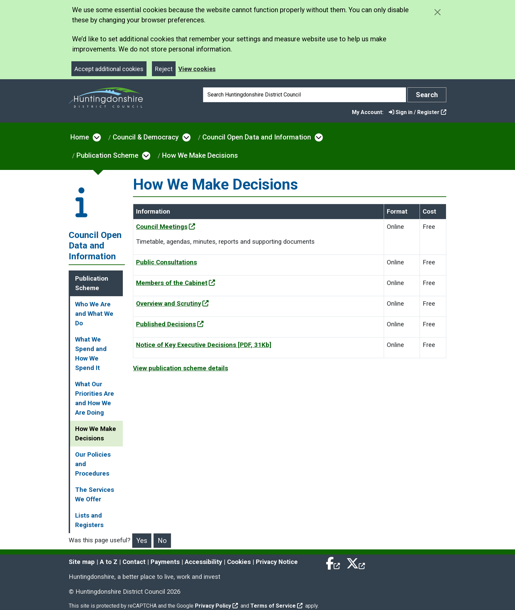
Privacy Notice (277, 562)
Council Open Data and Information (256, 137)
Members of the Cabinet (175, 283)
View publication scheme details (180, 368)
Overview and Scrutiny (172, 303)
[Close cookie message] (437, 12)
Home (79, 137)
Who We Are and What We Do (94, 314)
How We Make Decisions (200, 155)
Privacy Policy (216, 606)
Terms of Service (276, 606)
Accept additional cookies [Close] (108, 68)
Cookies (239, 562)
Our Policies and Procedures (93, 464)
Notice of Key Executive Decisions (203, 345)
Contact (133, 562)
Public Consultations (166, 262)
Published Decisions (170, 324)
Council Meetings (165, 227)
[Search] (304, 94)
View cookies (197, 68)
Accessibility (203, 562)
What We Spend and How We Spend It (91, 354)
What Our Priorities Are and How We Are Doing (94, 398)
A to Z (108, 562)
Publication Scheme (107, 155)
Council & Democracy (146, 137)
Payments (165, 562)
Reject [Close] (164, 68)
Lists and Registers (89, 520)
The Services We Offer (94, 494)
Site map (82, 562)
